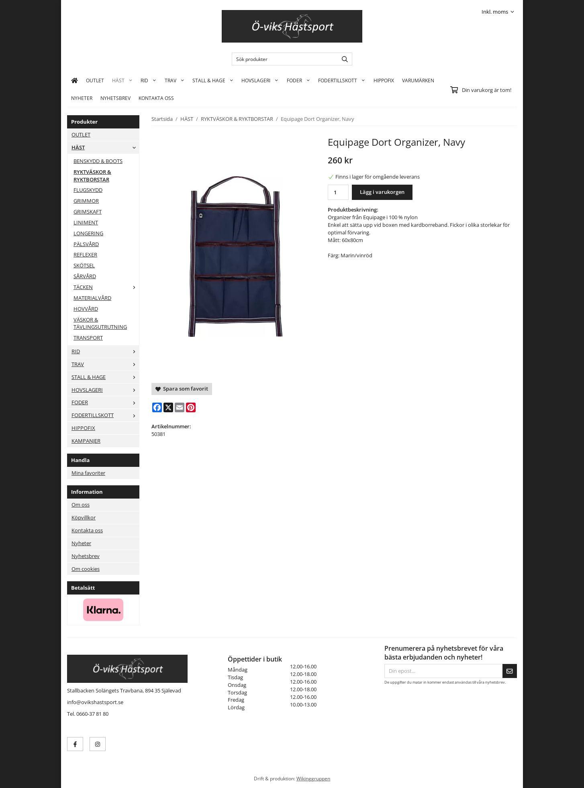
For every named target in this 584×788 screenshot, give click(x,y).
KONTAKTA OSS (156, 98)
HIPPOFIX (384, 80)
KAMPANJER (85, 440)
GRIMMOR (86, 200)
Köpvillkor (83, 517)
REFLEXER (85, 254)
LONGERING (88, 233)
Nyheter (81, 98)
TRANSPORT (88, 337)
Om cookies (85, 568)
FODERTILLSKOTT (341, 80)
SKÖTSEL (84, 265)
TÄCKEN (106, 287)
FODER (298, 80)
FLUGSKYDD (88, 189)
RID (148, 80)
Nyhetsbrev (115, 98)
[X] (168, 407)
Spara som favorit (181, 388)
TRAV (174, 80)
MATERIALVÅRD (92, 297)
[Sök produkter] (283, 59)
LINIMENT (86, 222)
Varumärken (418, 80)
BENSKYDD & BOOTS (98, 161)
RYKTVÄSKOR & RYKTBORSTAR (92, 175)
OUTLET (95, 80)
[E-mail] (179, 407)
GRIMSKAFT (88, 211)
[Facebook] (157, 407)
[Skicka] (509, 671)
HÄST (122, 80)
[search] (343, 59)
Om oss (80, 504)
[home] (74, 80)
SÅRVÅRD (85, 276)
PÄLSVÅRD (86, 244)
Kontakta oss (87, 530)
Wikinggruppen (313, 778)
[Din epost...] (443, 671)
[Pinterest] (190, 407)
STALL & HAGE (212, 80)
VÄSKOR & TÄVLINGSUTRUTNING (100, 323)
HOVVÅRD (86, 308)
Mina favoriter (88, 472)
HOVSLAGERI (259, 80)
